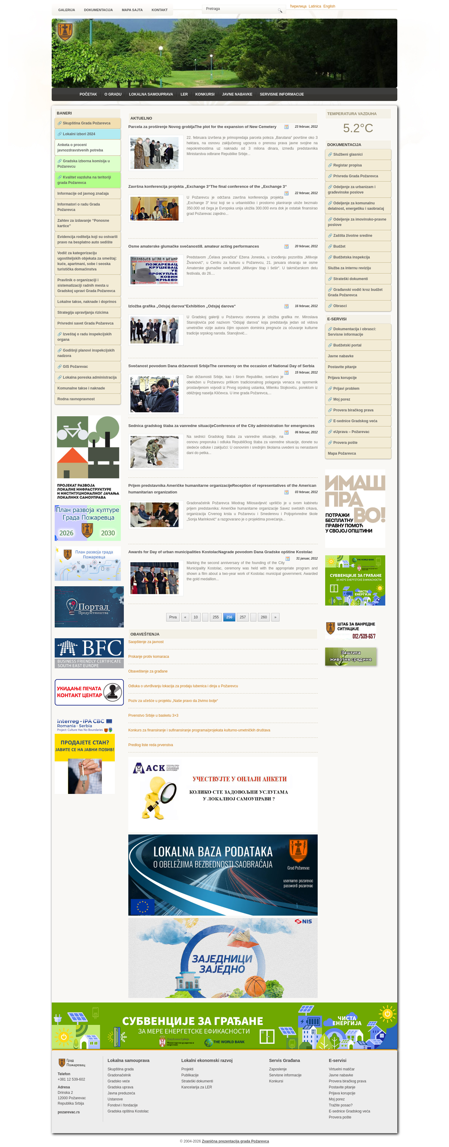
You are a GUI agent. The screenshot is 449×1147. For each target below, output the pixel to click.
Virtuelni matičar (342, 1069)
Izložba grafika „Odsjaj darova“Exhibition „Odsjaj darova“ (182, 306)
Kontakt (160, 10)
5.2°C (358, 128)
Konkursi (205, 94)
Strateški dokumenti (197, 1081)
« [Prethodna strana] (185, 617)
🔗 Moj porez (339, 399)
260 (264, 617)
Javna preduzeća (121, 1093)
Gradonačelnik (119, 1075)
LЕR (184, 94)
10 (196, 617)
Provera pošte (340, 1117)
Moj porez (337, 1099)
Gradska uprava (120, 1087)
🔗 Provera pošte (342, 443)
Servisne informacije (282, 94)
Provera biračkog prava (347, 1081)
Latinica (315, 6)
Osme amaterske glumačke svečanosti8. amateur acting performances (193, 246)
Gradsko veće (119, 1081)
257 (243, 617)
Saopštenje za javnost (145, 642)
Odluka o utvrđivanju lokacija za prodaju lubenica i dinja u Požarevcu (183, 686)
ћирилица (298, 6)
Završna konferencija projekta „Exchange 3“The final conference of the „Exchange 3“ (207, 186)
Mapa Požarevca (342, 453)
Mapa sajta (132, 10)
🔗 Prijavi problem (343, 388)
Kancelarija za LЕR (196, 1087)
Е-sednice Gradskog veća (349, 1111)
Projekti (187, 1069)
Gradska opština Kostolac (128, 1111)
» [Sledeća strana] (275, 617)
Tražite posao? (341, 1105)
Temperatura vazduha (352, 113)
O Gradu (113, 94)
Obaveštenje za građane (148, 671)
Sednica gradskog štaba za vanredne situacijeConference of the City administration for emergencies (221, 425)
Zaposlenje (278, 1069)
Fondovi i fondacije (123, 1105)
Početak (88, 94)
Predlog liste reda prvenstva (150, 745)
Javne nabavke (237, 94)
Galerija (66, 10)
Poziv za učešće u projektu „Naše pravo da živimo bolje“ (173, 701)
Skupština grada (121, 1069)
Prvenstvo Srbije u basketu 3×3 (153, 715)
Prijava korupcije (342, 378)
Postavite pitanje (342, 367)
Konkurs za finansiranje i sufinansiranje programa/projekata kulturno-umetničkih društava (199, 730)
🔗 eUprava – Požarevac (348, 432)
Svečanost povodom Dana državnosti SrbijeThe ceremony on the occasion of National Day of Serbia (221, 366)
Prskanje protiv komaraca (148, 656)
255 (216, 617)
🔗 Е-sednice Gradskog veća (352, 421)
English (329, 6)
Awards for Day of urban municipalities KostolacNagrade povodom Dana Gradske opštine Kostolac (220, 552)
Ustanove (115, 1099)
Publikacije (189, 1075)
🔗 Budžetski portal (345, 345)
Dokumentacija (98, 10)
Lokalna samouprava (151, 94)
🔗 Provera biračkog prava (351, 410)
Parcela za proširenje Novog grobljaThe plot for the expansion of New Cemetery (202, 126)
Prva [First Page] (173, 617)
